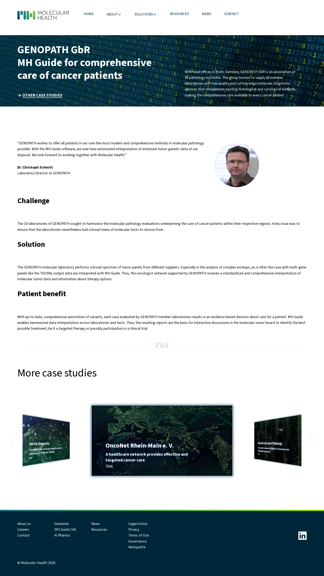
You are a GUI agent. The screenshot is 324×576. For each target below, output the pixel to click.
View (30, 458)
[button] (12, 440)
